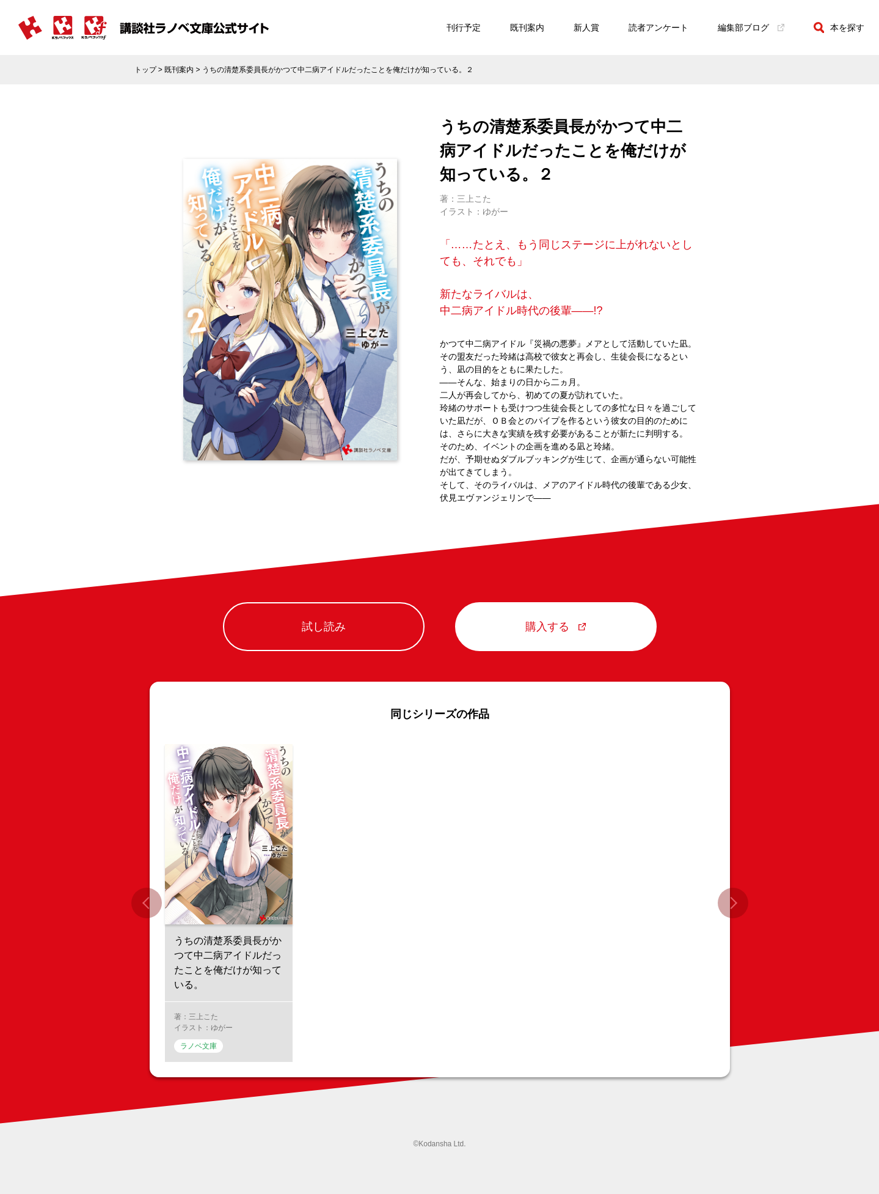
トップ (145, 69)
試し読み (324, 628)
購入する (555, 628)
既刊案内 (527, 27)
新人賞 (586, 27)
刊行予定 (464, 27)
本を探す (839, 27)
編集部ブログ (751, 27)
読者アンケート (658, 27)
